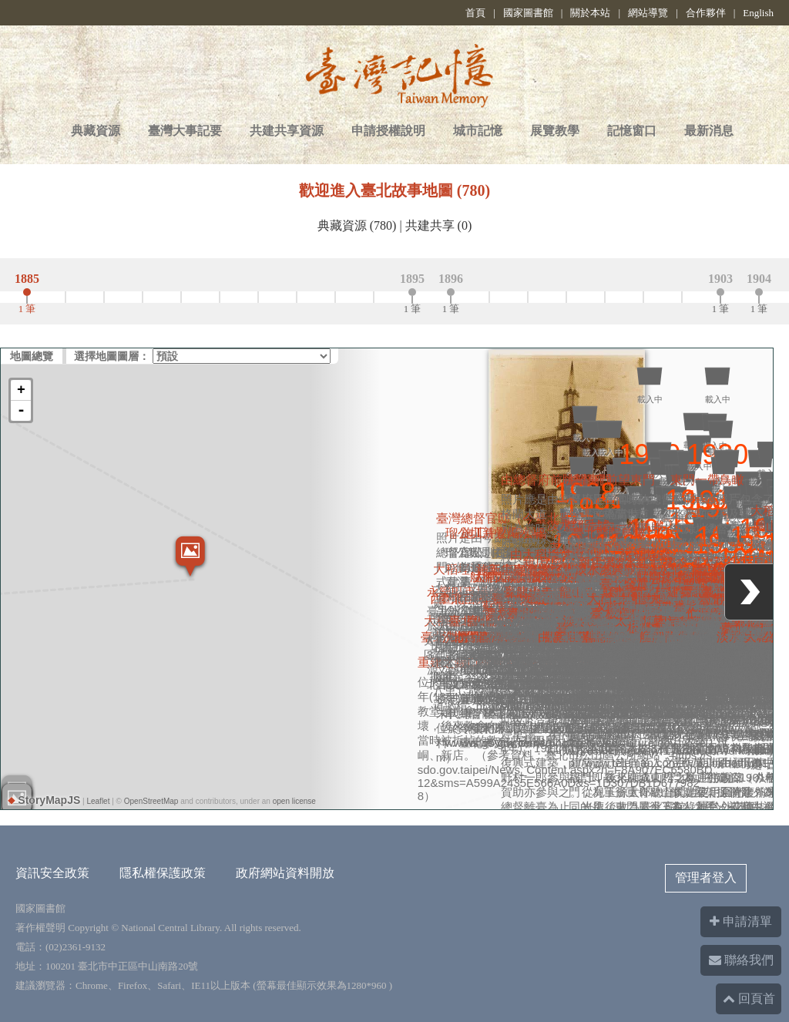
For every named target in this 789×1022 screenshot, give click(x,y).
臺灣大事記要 (185, 130)
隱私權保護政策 (162, 872)
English (758, 12)
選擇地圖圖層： (111, 356)
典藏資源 (95, 130)
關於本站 (590, 12)
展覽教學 (554, 130)
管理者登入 (706, 877)
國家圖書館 (528, 12)
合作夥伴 (706, 12)
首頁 (475, 12)
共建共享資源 (287, 130)
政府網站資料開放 (285, 872)
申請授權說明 (388, 130)
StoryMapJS (44, 800)
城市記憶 (477, 130)
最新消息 (709, 130)
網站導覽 (648, 12)
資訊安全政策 (52, 872)
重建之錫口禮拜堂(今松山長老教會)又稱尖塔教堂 (551, 574)
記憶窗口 (631, 130)
